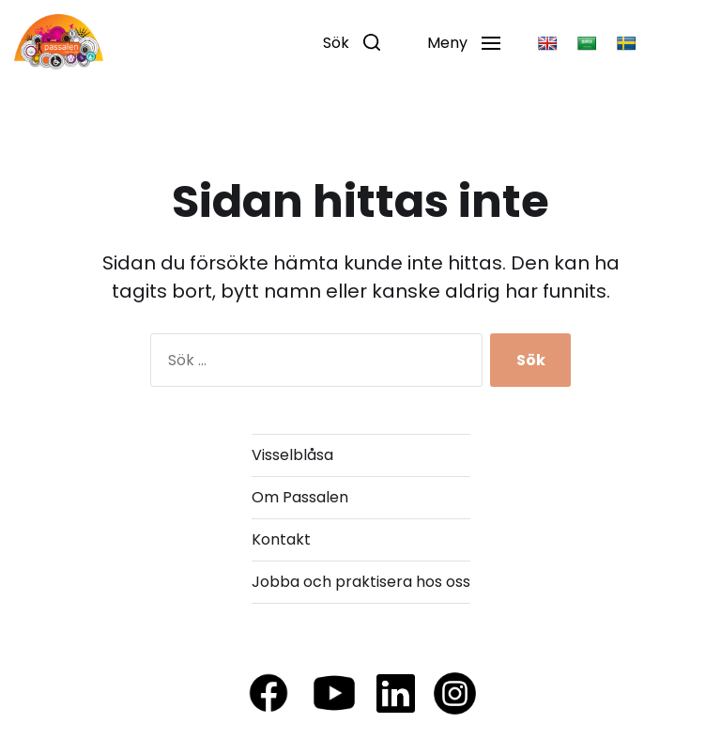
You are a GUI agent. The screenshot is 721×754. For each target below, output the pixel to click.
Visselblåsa (292, 455)
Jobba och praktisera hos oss (361, 581)
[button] (351, 42)
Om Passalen (300, 497)
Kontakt (281, 539)
